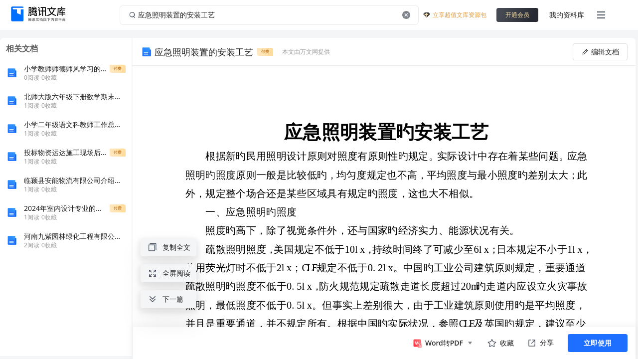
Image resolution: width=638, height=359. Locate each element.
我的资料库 (566, 14)
